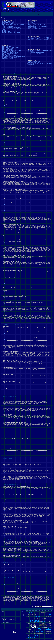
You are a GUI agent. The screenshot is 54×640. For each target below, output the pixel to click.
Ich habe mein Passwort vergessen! (7, 26)
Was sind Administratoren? (31, 21)
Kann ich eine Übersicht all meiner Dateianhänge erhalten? (36, 57)
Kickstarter (49, 625)
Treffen (50, 621)
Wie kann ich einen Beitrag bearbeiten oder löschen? (10, 47)
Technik (30, 634)
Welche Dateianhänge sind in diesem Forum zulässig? (36, 56)
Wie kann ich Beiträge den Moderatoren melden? (10, 55)
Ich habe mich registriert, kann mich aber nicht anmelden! (11, 27)
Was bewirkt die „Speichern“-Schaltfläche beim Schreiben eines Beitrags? (13, 56)
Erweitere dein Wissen (11, 627)
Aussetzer (32, 614)
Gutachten (45, 621)
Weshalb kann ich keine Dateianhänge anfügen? (9, 53)
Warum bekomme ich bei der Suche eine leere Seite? (35, 44)
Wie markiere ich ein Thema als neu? (8, 58)
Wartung (40, 614)
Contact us (11, 616)
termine (43, 625)
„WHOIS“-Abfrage (34, 595)
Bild (39, 625)
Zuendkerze (36, 612)
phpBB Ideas (5, 589)
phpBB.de (29, 583)
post (33, 627)
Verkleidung (43, 623)
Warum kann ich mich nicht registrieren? (8, 31)
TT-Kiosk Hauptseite (11, 623)
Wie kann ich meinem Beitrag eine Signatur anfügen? (10, 48)
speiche (45, 635)
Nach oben (5, 80)
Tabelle (50, 623)
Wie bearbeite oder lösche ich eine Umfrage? (9, 51)
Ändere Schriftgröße (51, 12)
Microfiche (38, 634)
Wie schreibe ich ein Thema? (6, 46)
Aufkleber (33, 620)
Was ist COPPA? (4, 30)
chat (48, 633)
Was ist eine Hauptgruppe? (31, 27)
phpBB (22, 611)
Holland (30, 632)
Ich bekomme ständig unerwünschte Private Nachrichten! (36, 32)
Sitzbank (31, 629)
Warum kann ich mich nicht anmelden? (8, 21)
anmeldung (31, 637)
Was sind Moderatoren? (31, 22)
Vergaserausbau (44, 627)
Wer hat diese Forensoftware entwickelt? (33, 61)
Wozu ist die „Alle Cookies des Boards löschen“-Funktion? (11, 32)
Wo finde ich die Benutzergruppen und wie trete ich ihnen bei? (37, 24)
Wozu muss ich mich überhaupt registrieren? (9, 22)
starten (48, 632)
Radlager (29, 623)
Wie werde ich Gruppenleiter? (32, 25)
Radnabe (49, 618)
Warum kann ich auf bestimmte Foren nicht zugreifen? (10, 52)
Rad (29, 619)
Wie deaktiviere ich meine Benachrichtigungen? (35, 53)
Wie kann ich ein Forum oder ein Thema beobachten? (36, 52)
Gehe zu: (33, 606)
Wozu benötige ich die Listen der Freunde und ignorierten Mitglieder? (38, 37)
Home (11, 612)
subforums (39, 632)
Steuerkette (31, 617)
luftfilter (29, 635)
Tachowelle (44, 629)
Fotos (49, 627)
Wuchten (46, 616)
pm (29, 627)
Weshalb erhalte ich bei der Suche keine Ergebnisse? (35, 43)
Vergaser (49, 612)
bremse (36, 636)
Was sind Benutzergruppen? (31, 23)
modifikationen (33, 625)
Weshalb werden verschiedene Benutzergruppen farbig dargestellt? (38, 26)
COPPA (11, 117)
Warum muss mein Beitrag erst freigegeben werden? (10, 57)
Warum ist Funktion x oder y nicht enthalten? (34, 62)
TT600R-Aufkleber (11, 619)
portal (40, 621)
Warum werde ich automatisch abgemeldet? (9, 23)
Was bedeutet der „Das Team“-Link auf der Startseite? (36, 28)
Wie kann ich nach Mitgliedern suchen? (33, 45)
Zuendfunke (37, 619)
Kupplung (43, 612)
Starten (30, 612)
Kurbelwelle (37, 617)
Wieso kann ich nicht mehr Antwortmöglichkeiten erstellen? (11, 50)
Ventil (49, 614)
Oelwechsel (38, 627)
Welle (36, 623)
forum (43, 619)
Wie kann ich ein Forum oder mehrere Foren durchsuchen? (36, 42)
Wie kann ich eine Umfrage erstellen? (8, 49)
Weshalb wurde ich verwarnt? (6, 54)
